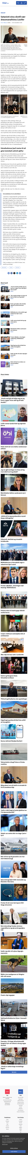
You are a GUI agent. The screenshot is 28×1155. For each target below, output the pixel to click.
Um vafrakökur (20, 1110)
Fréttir (7, 1119)
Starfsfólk (20, 1105)
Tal (20, 1132)
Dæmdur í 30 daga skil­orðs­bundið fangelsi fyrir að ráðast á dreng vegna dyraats (13, 1043)
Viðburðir (20, 1124)
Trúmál (11, 267)
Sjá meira (14, 1072)
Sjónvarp (7, 1127)
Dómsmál (17, 267)
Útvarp (7, 1129)
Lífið (7, 1124)
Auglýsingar (20, 1099)
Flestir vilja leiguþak (7, 995)
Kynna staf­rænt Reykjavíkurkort (11, 741)
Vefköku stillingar (14, 1148)
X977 (21, 1130)
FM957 (20, 1129)
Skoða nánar (5, 1144)
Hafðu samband (21, 1100)
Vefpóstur (20, 1108)
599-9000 (8, 1104)
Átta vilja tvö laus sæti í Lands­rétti (12, 655)
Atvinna (20, 1122)
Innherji (20, 1119)
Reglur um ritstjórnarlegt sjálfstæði (7, 1098)
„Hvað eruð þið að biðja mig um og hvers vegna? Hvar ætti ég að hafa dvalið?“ (18, 288)
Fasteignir (20, 1121)
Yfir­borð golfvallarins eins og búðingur (14, 699)
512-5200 (21, 1097)
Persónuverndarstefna (7, 1100)
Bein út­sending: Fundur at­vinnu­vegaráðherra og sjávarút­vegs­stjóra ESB (13, 928)
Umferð (20, 1107)
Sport (7, 1122)
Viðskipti (7, 1121)
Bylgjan (20, 1127)
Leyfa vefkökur (14, 1151)
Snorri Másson (4, 22)
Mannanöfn (4, 267)
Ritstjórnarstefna (21, 1102)
